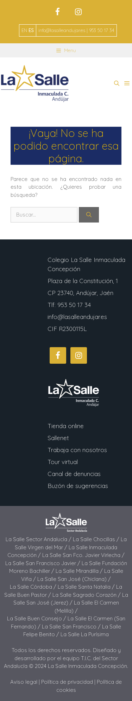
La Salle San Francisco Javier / (43, 563)
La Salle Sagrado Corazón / (87, 595)
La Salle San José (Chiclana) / (74, 579)
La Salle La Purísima (85, 634)
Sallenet (58, 438)
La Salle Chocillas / (97, 539)
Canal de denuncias (74, 473)
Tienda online (66, 426)
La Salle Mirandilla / (80, 571)
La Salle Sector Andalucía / (39, 539)
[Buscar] (89, 215)
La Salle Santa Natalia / (87, 586)
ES (31, 30)
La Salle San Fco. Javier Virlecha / (83, 555)
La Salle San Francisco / (72, 626)
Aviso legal (23, 681)
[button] (117, 83)
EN (24, 30)
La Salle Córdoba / (34, 586)
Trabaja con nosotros (77, 449)
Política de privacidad (67, 681)
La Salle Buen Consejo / (37, 618)
